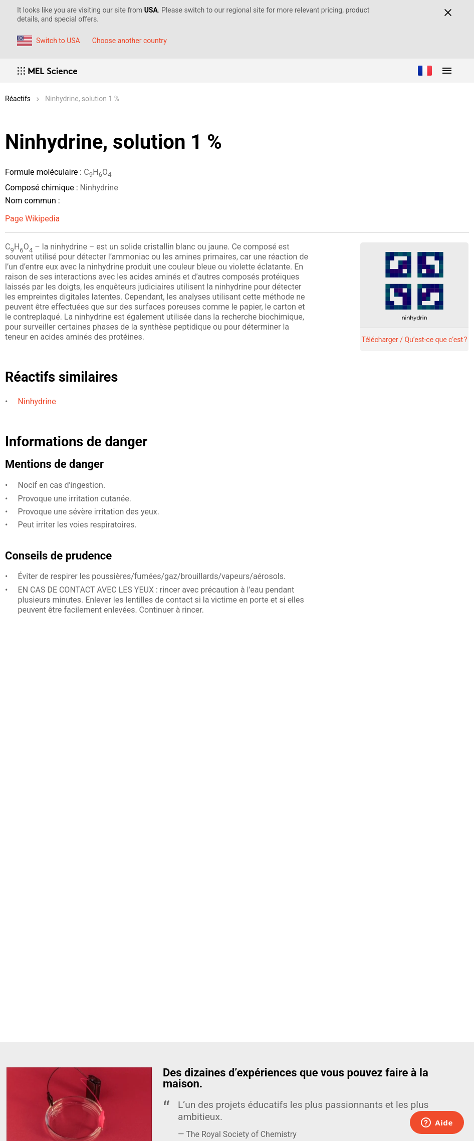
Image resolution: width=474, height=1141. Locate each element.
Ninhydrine (37, 401)
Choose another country (129, 41)
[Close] (447, 12)
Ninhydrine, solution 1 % (82, 99)
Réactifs (18, 99)
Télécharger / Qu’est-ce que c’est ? (414, 340)
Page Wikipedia (32, 218)
